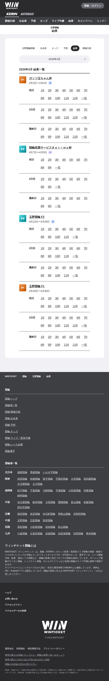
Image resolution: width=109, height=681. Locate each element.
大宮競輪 (76, 478)
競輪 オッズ (11, 431)
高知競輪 (50, 527)
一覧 (84, 98)
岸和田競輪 (79, 513)
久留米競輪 (36, 533)
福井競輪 (22, 513)
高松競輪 (22, 527)
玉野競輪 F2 (36, 216)
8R (42, 98)
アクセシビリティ (13, 605)
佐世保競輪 (64, 533)
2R (49, 90)
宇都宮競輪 (62, 478)
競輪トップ (11, 398)
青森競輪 (35, 472)
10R (57, 98)
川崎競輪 (48, 490)
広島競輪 (35, 520)
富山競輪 (76, 502)
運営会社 (9, 648)
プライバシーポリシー (54, 648)
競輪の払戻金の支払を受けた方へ (21, 664)
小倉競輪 (22, 533)
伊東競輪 (89, 490)
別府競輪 (78, 533)
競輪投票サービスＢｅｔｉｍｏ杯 (50, 147)
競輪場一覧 (11, 405)
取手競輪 (48, 478)
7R (85, 90)
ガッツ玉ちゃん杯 (40, 78)
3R (56, 90)
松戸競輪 (22, 490)
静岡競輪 (22, 495)
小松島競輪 (36, 527)
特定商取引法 (34, 648)
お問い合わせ (11, 599)
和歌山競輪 (64, 513)
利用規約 (20, 648)
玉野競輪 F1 (36, 286)
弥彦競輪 (22, 478)
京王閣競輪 (23, 484)
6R (78, 90)
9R (49, 98)
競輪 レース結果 (14, 444)
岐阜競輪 (38, 502)
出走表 (23, 20)
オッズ (43, 20)
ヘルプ (8, 592)
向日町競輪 (49, 513)
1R (42, 90)
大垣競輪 (50, 502)
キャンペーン (85, 20)
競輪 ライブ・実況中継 (17, 438)
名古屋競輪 (23, 502)
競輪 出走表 (11, 418)
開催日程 (10, 20)
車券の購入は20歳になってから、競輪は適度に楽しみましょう (35, 655)
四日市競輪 (23, 507)
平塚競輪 (61, 490)
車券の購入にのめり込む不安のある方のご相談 (27, 659)
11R (66, 98)
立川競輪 (38, 484)
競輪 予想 (10, 424)
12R (75, 98)
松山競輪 (63, 527)
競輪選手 (10, 451)
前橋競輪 (35, 478)
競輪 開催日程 (13, 411)
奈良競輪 (35, 513)
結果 (70, 20)
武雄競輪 (50, 533)
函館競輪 (22, 472)
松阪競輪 (89, 502)
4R (64, 90)
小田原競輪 (74, 490)
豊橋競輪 (63, 502)
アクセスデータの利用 (15, 611)
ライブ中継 (58, 20)
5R (71, 90)
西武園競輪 (90, 478)
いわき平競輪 (50, 472)
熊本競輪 (91, 533)
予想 (33, 20)
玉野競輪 (22, 520)
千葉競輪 (35, 490)
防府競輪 (48, 520)
